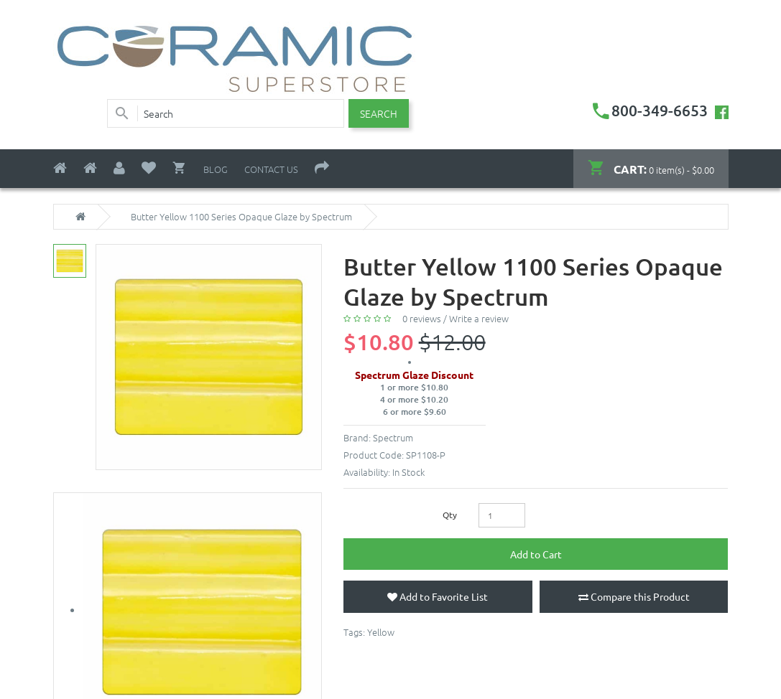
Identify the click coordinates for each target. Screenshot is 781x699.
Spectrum (393, 437)
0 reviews (421, 318)
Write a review (479, 318)
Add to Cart (536, 554)
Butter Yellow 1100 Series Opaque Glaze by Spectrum (241, 216)
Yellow (380, 632)
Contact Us (271, 169)
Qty (450, 514)
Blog (215, 169)
